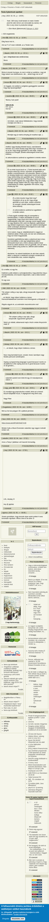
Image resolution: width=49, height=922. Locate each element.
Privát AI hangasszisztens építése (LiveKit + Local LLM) (37, 717)
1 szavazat (7, 92)
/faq (5, 558)
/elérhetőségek (9, 556)
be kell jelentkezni (41, 49)
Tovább (20, 689)
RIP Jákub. (9, 107)
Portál (17, 7)
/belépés (7, 548)
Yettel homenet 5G (34, 777)
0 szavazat (7, 64)
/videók (6, 586)
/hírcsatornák (8, 567)
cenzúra (31, 722)
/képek (6, 571)
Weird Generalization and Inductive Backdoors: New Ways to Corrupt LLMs (37, 767)
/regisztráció (8, 576)
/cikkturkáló (8, 552)
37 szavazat (33, 832)
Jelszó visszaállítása (35, 557)
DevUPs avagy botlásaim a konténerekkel (37, 759)
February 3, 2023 (32, 29)
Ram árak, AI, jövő (10, 708)
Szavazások (28, 3)
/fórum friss (7, 560)
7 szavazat (5, 49)
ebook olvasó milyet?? (11, 686)
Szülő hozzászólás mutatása (46, 53)
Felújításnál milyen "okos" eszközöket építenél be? (13, 705)
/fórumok (7, 563)
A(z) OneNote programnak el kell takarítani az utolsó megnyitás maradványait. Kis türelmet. (37, 753)
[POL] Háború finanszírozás (37, 748)
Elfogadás (5, 919)
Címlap (10, 3)
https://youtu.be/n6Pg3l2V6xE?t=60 (14, 423)
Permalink (46, 38)
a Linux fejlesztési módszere (34, 745)
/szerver (6, 580)
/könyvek (7, 574)
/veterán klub (8, 584)
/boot (5, 545)
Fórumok (38, 3)
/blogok (6, 550)
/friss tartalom (8, 565)
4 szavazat (5, 415)
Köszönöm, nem (18, 919)
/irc (5, 569)
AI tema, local (33, 763)
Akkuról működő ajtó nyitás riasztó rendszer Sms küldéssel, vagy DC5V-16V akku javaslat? (13, 681)
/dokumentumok (9, 554)
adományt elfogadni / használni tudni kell (35, 791)
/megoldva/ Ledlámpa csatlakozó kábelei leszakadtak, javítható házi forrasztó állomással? (13, 669)
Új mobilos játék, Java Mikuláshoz (36, 784)
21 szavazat (33, 870)
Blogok (18, 3)
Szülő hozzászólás (44, 53)
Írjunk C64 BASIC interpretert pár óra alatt (36, 741)
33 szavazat (33, 843)
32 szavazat (33, 857)
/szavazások (8, 578)
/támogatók (7, 582)
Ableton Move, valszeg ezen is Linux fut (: (36, 737)
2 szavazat (5, 78)
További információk (20, 914)
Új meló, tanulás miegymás (37, 724)
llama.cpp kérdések (10, 664)
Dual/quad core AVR (35, 771)
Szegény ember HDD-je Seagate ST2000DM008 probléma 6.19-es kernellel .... (37, 729)
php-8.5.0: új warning (35, 788)
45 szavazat (33, 827)
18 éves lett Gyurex (35, 734)
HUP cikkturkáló (26, 7)
